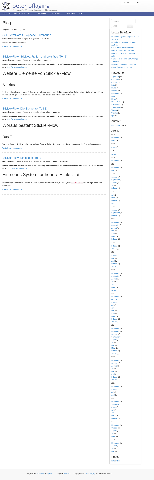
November (115, 161)
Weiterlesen (6, 47)
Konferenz (115, 93)
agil (112, 116)
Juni (113, 284)
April (113, 233)
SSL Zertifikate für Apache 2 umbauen (26, 35)
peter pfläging (26, 4)
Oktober (114, 177)
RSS (113, 461)
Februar (114, 188)
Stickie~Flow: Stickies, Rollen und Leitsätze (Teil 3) (34, 56)
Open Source (116, 102)
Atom (118, 461)
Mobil (113, 96)
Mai (112, 170)
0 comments (17, 47)
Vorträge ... (58, 14)
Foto (113, 85)
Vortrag (114, 110)
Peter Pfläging (22, 39)
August (114, 147)
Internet (114, 91)
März (113, 140)
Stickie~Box (115, 105)
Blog (80, 14)
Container (115, 82)
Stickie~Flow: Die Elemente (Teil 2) (24, 108)
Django (49, 473)
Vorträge (114, 113)
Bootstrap (67, 473)
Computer (115, 80)
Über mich (43, 14)
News (113, 99)
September (115, 180)
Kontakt (71, 14)
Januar (114, 154)
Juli (112, 185)
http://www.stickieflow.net (17, 67)
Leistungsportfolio (24, 14)
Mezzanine (40, 473)
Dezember (115, 138)
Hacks (113, 88)
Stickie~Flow (36, 60)
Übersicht (6, 14)
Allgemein (35, 39)
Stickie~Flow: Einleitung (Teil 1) (22, 157)
